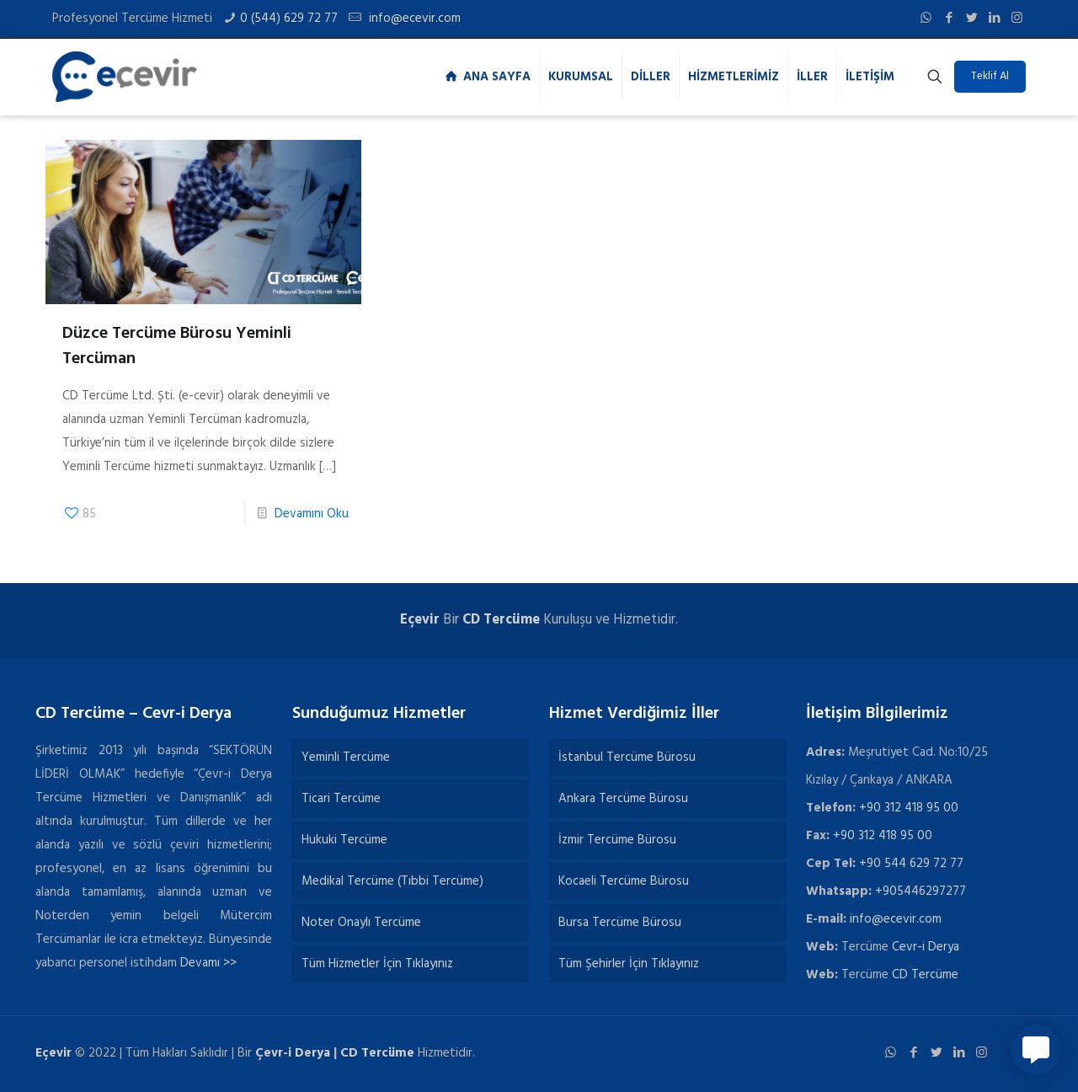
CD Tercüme (501, 620)
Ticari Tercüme (341, 799)
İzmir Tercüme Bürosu (617, 840)
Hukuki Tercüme (344, 840)
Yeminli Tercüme (346, 757)
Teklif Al (990, 76)
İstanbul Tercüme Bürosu (627, 757)
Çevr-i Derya (292, 1053)
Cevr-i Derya (925, 947)
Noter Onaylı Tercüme (361, 923)
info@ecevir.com (413, 18)
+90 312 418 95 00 (908, 808)
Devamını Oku (312, 514)
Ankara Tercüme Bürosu (623, 799)
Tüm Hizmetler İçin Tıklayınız (377, 964)
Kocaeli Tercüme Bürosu (623, 881)
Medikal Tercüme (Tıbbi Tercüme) (392, 881)
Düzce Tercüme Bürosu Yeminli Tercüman (176, 346)
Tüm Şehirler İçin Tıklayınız (628, 964)
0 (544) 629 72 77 (289, 18)
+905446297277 (920, 891)
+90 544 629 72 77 (911, 864)
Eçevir (53, 1053)
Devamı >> (208, 963)
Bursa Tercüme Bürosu (619, 923)
